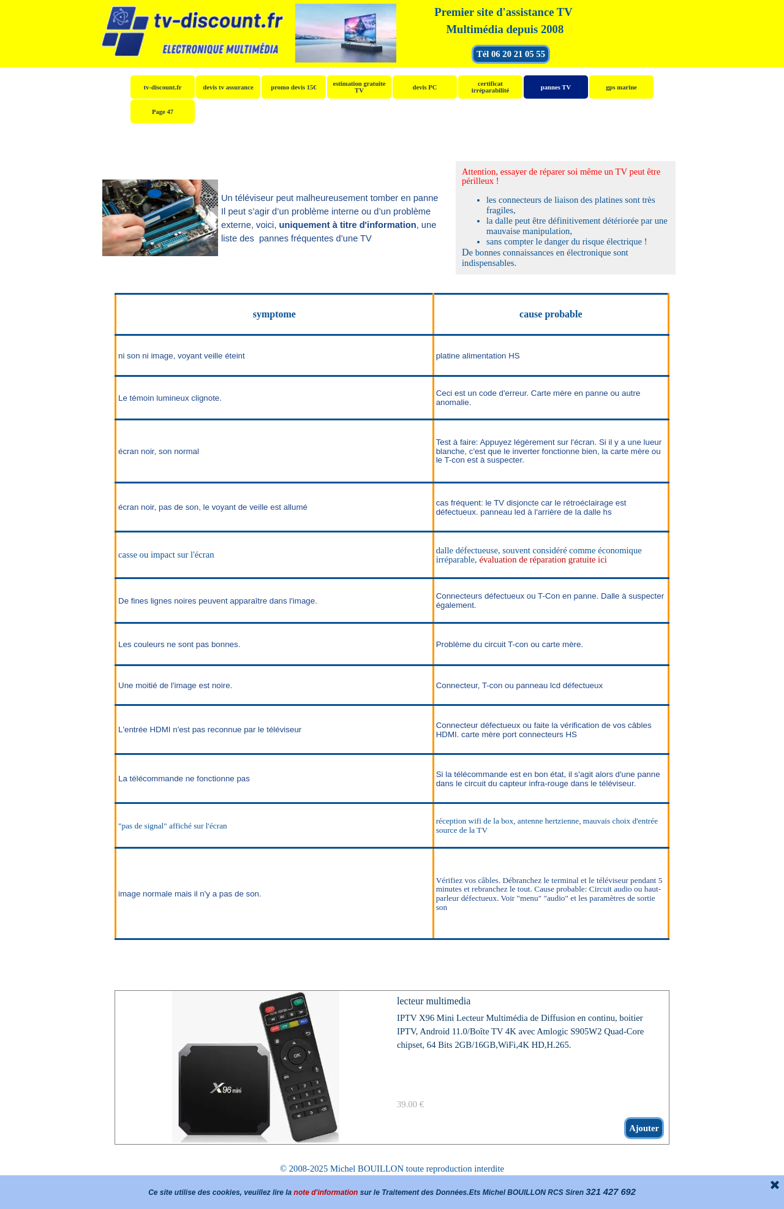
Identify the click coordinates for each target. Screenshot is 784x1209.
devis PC (425, 87)
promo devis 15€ (293, 87)
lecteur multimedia (433, 1001)
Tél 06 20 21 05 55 (511, 54)
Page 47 (162, 111)
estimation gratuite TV (359, 87)
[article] (392, 1067)
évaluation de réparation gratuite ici (542, 559)
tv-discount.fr (163, 87)
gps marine (621, 87)
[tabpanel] (503, 21)
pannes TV (556, 87)
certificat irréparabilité (491, 87)
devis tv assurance (228, 87)
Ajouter (644, 1128)
